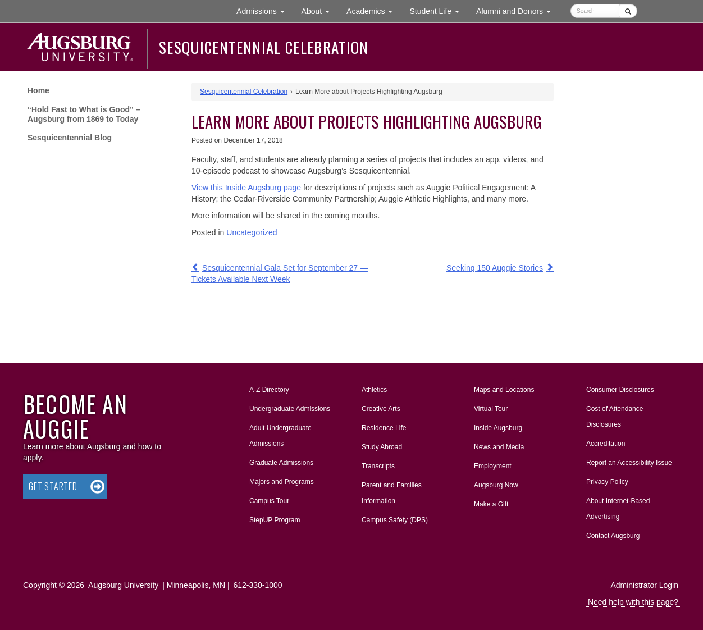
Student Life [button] (438, 10)
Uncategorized (251, 232)
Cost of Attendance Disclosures (614, 416)
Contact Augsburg (613, 536)
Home (38, 90)
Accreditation (605, 444)
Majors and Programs (281, 479)
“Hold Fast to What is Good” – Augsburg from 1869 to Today (84, 114)
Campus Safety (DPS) (395, 520)
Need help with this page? (633, 601)
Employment (493, 466)
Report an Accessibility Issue (629, 463)
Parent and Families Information (392, 493)
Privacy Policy (607, 482)
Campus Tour (269, 501)
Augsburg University (123, 585)
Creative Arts (381, 409)
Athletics (374, 390)
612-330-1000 (257, 585)
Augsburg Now (496, 485)
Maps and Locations (504, 390)
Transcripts (378, 466)
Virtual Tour (491, 409)
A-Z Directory (269, 390)
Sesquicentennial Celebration (264, 47)
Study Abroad (382, 447)
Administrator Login (644, 585)
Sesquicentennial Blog (70, 137)
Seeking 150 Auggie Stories (494, 267)
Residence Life (384, 428)
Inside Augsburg (498, 428)
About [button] (320, 13)
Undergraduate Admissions (289, 409)
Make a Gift (491, 504)
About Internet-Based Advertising (618, 509)
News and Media (499, 447)
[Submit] (628, 11)
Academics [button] (373, 10)
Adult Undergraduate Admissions (280, 436)
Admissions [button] (264, 10)
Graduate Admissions (281, 463)
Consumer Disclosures (620, 390)
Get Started (53, 486)
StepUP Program (274, 520)
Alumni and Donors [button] (517, 10)
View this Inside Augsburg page (246, 187)
